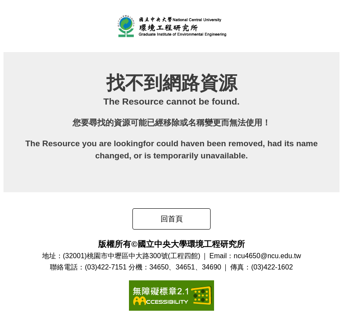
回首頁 (172, 219)
